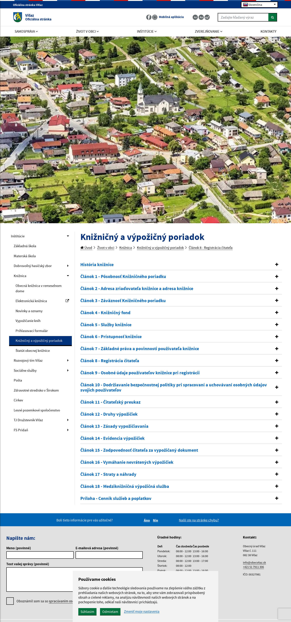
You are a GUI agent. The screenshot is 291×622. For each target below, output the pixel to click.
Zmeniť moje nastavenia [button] (141, 611)
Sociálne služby (25, 370)
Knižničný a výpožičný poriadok (39, 340)
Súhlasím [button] (87, 611)
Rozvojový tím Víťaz (28, 360)
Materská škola (25, 256)
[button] (181, 264)
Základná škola (25, 246)
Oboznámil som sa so (58, 601)
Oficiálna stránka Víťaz (29, 5)
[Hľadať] (272, 17)
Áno (147, 520)
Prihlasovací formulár (32, 330)
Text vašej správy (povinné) (27, 564)
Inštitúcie (17, 236)
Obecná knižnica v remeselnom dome (39, 288)
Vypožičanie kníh (28, 320)
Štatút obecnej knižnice (33, 350)
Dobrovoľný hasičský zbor (33, 265)
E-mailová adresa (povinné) (97, 548)
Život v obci (105, 247)
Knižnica (20, 276)
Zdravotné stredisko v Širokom (36, 390)
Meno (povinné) (18, 548)
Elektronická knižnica (42, 301)
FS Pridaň (21, 430)
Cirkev (18, 400)
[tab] (181, 264)
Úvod (86, 247)
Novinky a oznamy (29, 311)
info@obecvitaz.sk (254, 562)
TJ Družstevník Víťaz (28, 420)
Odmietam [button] (110, 611)
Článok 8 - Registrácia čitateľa (211, 247)
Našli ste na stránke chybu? (199, 520)
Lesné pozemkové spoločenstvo (37, 410)
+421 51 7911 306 (253, 567)
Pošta (18, 380)
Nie (156, 520)
